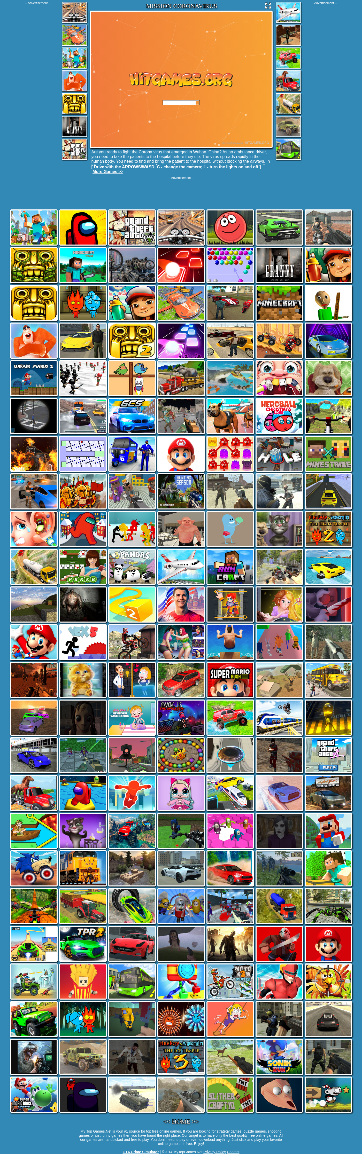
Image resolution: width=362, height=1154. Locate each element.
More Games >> (108, 171)
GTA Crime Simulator (140, 1152)
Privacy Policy (214, 1152)
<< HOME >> (181, 1121)
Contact (233, 1152)
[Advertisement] (38, 82)
